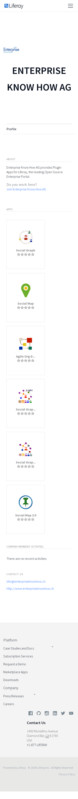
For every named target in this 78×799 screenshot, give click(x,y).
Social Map (25, 303)
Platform (10, 640)
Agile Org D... (25, 356)
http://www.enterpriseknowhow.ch (30, 588)
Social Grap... (26, 409)
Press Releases (13, 696)
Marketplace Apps (15, 672)
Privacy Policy (67, 774)
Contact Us (36, 722)
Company (10, 687)
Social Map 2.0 (25, 515)
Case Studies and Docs (18, 648)
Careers (8, 704)
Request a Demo (14, 664)
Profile (11, 129)
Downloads (11, 680)
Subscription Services (18, 656)
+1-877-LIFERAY (37, 745)
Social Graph (25, 250)
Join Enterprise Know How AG (26, 189)
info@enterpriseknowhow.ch (26, 581)
